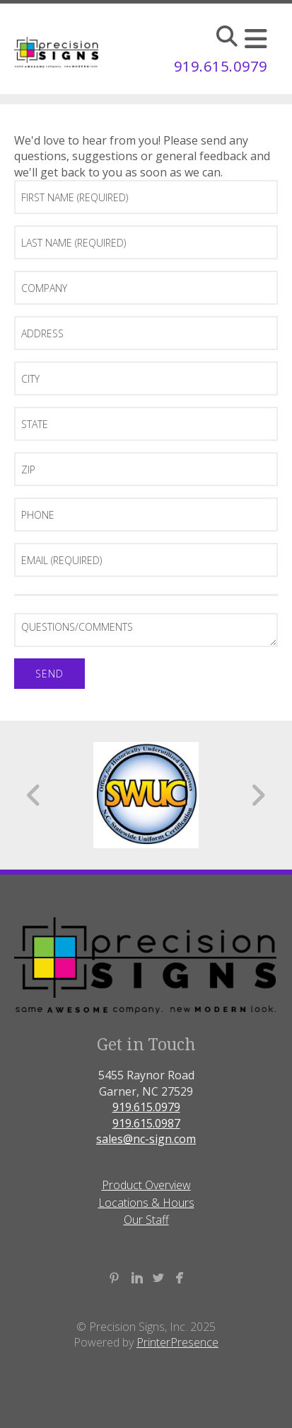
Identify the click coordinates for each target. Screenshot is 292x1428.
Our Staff (146, 1219)
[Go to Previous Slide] (34, 795)
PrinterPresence (177, 1342)
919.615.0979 (220, 66)
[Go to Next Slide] (258, 795)
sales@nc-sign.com (146, 1139)
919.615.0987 (146, 1123)
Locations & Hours (146, 1202)
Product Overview (146, 1185)
